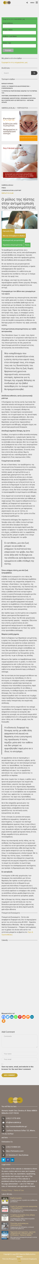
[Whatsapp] (16, 1017)
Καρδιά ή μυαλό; (7, 83)
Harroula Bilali (7, 185)
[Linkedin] (12, 1017)
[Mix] (28, 1017)
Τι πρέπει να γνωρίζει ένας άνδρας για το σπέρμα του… (19, 92)
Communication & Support (11, 190)
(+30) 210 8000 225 (13, 1147)
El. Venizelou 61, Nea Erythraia (17, 1155)
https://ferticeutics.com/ (15, 1151)
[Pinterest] (20, 1017)
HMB (19, 1259)
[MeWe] (32, 1017)
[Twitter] (7, 1017)
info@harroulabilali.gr (13, 1122)
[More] (3, 1021)
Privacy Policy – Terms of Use (13, 1190)
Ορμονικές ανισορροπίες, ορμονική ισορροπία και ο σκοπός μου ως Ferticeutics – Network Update (19, 100)
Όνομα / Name (7, 30)
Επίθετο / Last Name (10, 36)
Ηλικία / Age (7, 43)
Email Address (8, 23)
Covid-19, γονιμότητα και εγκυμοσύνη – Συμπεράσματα (16, 87)
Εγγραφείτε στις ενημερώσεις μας (15, 62)
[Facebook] (3, 1017)
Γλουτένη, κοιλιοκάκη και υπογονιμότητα (17, 95)
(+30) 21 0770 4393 (13, 1118)
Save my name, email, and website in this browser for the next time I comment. (17, 1068)
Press (4, 188)
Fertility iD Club (7, 193)
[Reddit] (24, 1017)
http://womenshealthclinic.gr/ (16, 1126)
